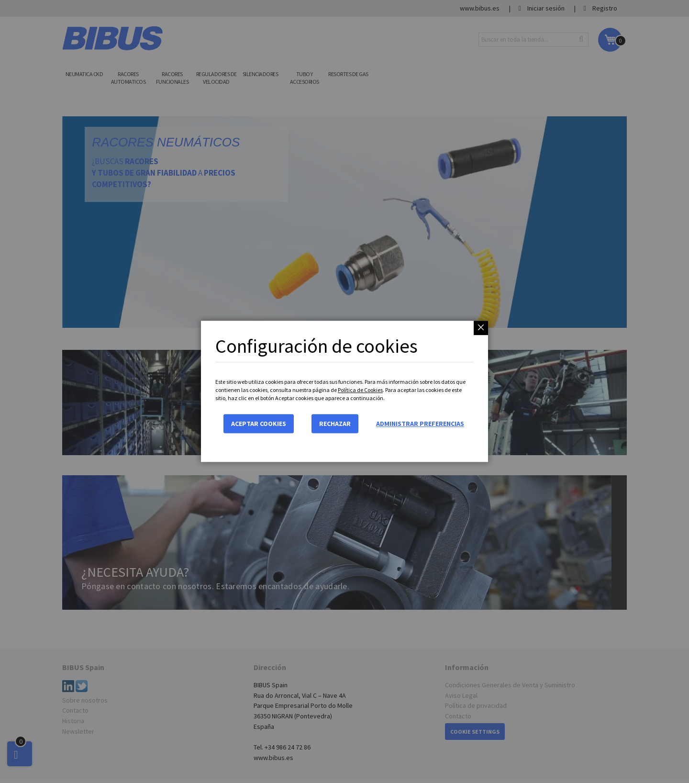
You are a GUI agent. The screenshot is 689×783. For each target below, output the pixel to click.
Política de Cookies (360, 389)
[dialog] (344, 391)
